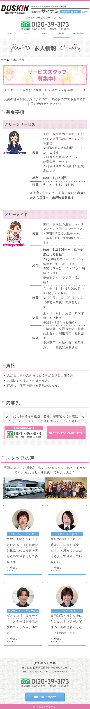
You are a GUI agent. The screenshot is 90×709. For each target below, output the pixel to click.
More (13, 567)
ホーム (5, 59)
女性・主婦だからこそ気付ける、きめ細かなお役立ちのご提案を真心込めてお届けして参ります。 (22, 550)
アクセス (59, 17)
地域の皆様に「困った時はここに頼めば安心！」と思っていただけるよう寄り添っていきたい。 (66, 550)
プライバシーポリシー (37, 17)
